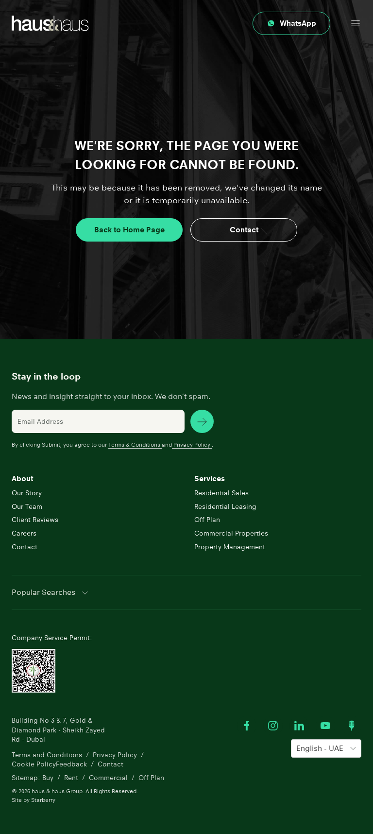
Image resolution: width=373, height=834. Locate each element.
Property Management (229, 546)
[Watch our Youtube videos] (325, 725)
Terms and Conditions (47, 754)
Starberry (43, 799)
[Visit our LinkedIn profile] (299, 725)
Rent (71, 777)
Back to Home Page (129, 229)
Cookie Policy (34, 764)
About (22, 478)
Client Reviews (35, 519)
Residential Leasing (225, 506)
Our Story (27, 492)
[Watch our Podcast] (351, 725)
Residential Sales (221, 492)
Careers (24, 533)
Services (209, 478)
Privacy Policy (192, 444)
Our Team (27, 506)
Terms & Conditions (135, 444)
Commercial (108, 777)
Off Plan (207, 519)
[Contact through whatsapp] (291, 23)
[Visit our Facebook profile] (246, 725)
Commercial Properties (231, 533)
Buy (47, 777)
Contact (244, 229)
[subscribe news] (202, 421)
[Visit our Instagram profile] (273, 725)
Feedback (71, 764)
